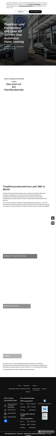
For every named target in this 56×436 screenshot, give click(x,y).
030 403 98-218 (12, 413)
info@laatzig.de (12, 417)
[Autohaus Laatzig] (14, 109)
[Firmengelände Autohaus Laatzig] (41, 109)
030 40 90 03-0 (11, 410)
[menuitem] (19, 385)
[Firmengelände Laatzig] (35, 72)
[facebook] (5, 421)
